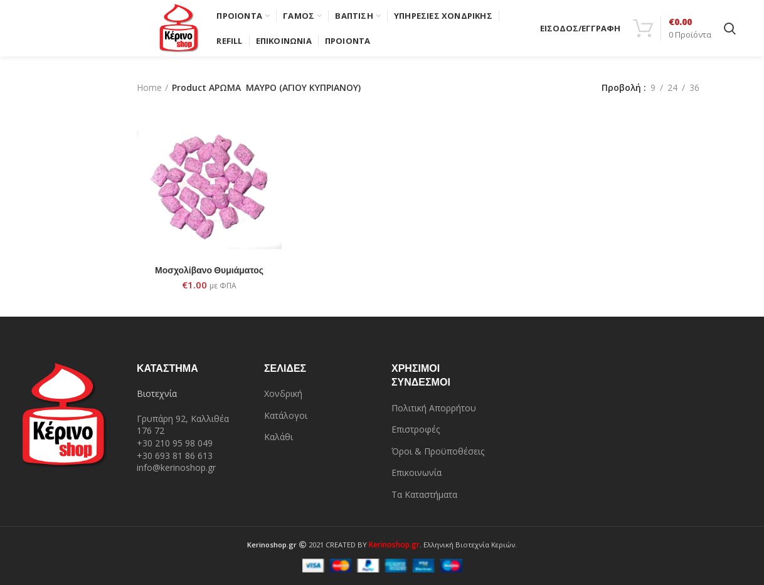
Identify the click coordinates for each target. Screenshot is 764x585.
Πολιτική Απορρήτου (433, 408)
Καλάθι (278, 437)
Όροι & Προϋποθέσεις (437, 451)
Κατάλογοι (285, 415)
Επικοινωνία (416, 472)
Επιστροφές (415, 429)
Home (149, 87)
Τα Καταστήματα (424, 494)
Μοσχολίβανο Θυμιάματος (209, 270)
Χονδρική (283, 393)
